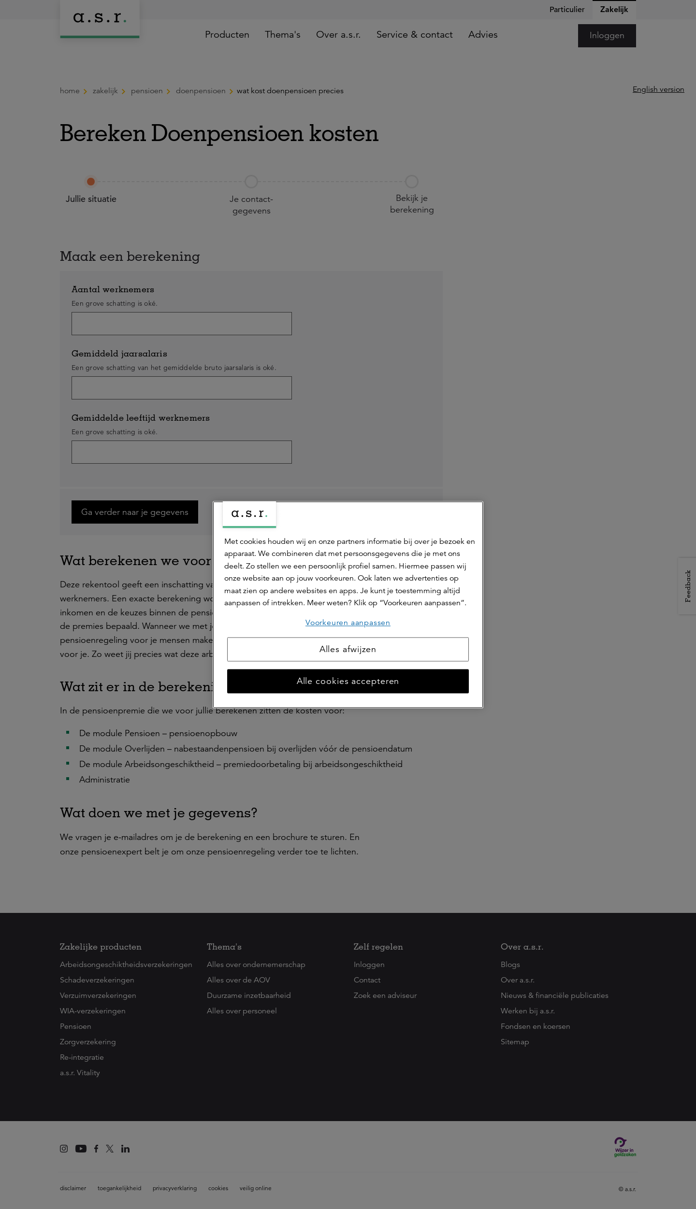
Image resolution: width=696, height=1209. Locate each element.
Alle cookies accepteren (348, 681)
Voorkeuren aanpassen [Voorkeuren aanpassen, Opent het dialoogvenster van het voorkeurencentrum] (348, 622)
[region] (348, 604)
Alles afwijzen (348, 649)
